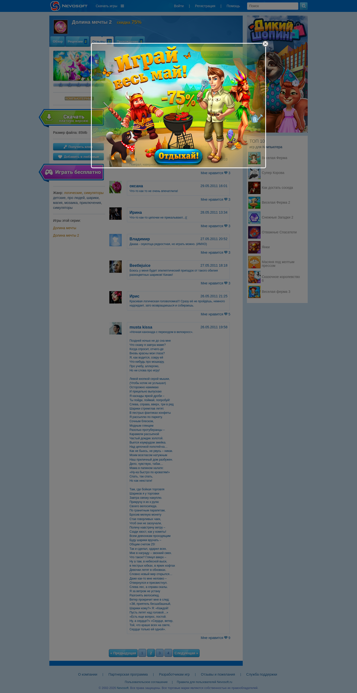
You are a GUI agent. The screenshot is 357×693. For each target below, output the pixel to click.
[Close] (265, 44)
